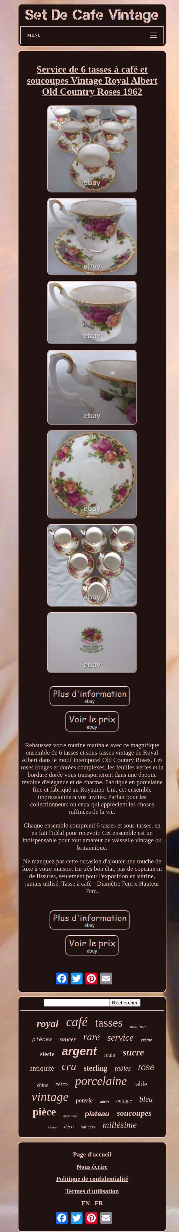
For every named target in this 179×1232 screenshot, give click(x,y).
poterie (84, 1100)
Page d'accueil (92, 1154)
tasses (109, 1022)
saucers (88, 1126)
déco (69, 1126)
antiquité (42, 1068)
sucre (133, 1052)
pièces (42, 1040)
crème (146, 1040)
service (120, 1038)
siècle (47, 1054)
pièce (44, 1112)
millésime (120, 1124)
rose (146, 1067)
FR (99, 1203)
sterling (95, 1068)
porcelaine (101, 1081)
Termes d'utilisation (92, 1191)
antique (124, 1101)
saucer (68, 1039)
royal (47, 1023)
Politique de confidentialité (92, 1178)
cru (68, 1066)
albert (104, 1102)
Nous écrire (92, 1166)
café (76, 1022)
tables (123, 1068)
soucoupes (134, 1113)
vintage (49, 1097)
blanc (51, 1127)
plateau (97, 1114)
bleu (146, 1099)
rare (91, 1037)
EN (85, 1203)
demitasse (138, 1026)
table (140, 1084)
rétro (61, 1084)
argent (79, 1051)
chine (42, 1085)
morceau (70, 1116)
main (109, 1055)
